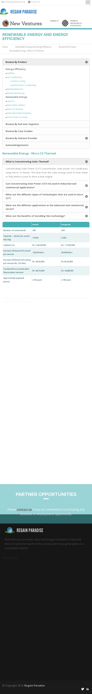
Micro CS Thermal (15, 109)
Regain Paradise (34, 685)
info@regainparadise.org (14, 2)
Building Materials (15, 89)
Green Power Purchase (17, 117)
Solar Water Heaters (16, 105)
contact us (24, 522)
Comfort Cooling (17, 81)
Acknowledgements (17, 145)
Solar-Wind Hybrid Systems (19, 113)
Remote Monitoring (15, 93)
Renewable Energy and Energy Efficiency (33, 46)
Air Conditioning (14, 77)
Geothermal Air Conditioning (23, 85)
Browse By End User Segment (22, 124)
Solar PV (10, 101)
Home (5, 46)
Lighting (10, 73)
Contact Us (35, 2)
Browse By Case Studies (19, 131)
